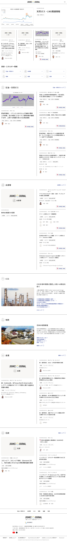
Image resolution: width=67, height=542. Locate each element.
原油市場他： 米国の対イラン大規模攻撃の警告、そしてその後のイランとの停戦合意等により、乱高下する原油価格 (52, 135)
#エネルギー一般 (43, 164)
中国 (52, 491)
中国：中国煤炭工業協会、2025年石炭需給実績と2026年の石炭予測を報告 (52, 495)
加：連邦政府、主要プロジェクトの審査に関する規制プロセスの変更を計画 (52, 413)
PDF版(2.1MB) (61, 249)
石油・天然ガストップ (58, 87)
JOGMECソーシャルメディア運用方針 (49, 537)
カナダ (51, 393)
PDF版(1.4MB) (61, 148)
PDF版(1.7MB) (61, 269)
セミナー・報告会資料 (53, 161)
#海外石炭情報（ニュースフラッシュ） (9, 468)
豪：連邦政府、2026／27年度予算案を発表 (25, 44)
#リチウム (43, 402)
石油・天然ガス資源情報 (40, 53)
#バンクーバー (62, 402)
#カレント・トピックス (44, 447)
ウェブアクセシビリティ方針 (34, 537)
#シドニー (24, 49)
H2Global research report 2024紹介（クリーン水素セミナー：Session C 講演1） (52, 256)
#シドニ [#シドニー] (10, 55)
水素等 (3, 215)
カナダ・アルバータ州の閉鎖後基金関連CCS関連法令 (50, 304)
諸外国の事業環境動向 (42, 305)
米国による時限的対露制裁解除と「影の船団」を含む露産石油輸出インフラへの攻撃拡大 (52, 95)
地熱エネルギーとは (42, 337)
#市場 (40, 120)
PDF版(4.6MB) (61, 228)
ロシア (52, 92)
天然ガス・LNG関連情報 (48, 11)
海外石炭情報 (58, 50)
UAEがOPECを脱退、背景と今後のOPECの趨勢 (52, 115)
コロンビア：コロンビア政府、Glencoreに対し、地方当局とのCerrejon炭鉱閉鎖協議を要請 (58, 46)
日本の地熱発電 (40, 339)
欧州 (54, 211)
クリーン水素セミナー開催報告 (47, 214)
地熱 (39, 511)
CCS (34, 511)
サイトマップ (61, 537)
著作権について (12, 537)
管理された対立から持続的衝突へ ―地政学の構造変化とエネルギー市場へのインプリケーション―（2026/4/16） (52, 157)
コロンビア (62, 41)
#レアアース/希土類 (5, 55)
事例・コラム (40, 342)
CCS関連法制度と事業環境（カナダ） (46, 300)
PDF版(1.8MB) (61, 108)
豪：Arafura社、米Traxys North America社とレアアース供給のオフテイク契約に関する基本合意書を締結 (7, 46)
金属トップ (61, 355)
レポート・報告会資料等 (11, 215)
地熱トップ (39, 345)
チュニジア (58, 190)
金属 (2, 50)
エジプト (54, 190)
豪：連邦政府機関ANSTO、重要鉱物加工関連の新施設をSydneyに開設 (52, 379)
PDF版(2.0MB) (44, 60)
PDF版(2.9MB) (61, 207)
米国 (58, 92)
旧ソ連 (49, 92)
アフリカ (50, 190)
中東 (49, 112)
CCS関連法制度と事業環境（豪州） (45, 299)
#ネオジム (3, 54)
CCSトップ (39, 310)
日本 (52, 211)
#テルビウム (10, 52)
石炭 (53, 50)
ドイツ (57, 211)
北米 (55, 92)
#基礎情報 (41, 101)
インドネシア (54, 455)
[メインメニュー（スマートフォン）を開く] (64, 2)
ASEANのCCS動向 (41, 302)
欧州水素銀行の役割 (8, 213)
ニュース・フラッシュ (9, 50)
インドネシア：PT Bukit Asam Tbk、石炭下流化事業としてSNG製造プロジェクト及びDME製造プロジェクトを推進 (52, 476)
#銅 (40, 402)
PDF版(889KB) (61, 126)
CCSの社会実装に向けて (43, 307)
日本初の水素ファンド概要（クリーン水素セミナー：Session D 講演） (52, 236)
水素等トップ (60, 185)
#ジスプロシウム (4, 52)
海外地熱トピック (41, 341)
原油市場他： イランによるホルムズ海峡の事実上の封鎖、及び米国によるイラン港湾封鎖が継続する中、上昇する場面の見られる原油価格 (41, 45)
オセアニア (11, 40)
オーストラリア (12, 41)
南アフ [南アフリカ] (49, 191)
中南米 (61, 40)
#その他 (19, 49)
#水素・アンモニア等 (51, 200)
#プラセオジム (8, 54)
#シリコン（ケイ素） (43, 385)
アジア (49, 211)
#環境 (50, 219)
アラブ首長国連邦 (54, 112)
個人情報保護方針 (22, 537)
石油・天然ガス (40, 14)
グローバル (45, 39)
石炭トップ (61, 433)
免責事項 (5, 537)
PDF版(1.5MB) (61, 175)
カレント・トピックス (48, 444)
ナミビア (64, 190)
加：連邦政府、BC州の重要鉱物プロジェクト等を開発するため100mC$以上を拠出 (52, 396)
